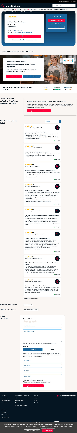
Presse (35, 398)
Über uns (36, 395)
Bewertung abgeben (32, 39)
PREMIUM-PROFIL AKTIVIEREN (56, 20)
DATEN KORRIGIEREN (56, 27)
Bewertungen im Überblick (18, 39)
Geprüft (56, 140)
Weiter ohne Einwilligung (32, 430)
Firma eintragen (5, 402)
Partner (36, 400)
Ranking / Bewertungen (21, 405)
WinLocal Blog (5, 414)
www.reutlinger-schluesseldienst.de (23, 32)
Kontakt (36, 402)
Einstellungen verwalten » (48, 428)
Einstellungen (26, 395)
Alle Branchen (14, 11)
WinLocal (4, 412)
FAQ (16, 402)
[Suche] (65, 5)
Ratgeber (22, 11)
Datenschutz (18, 395)
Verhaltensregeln (52, 343)
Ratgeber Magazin (6, 400)
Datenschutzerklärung (32, 382)
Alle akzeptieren (47, 430)
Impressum (4, 410)
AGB (28, 380)
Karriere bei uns (5, 417)
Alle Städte (5, 11)
